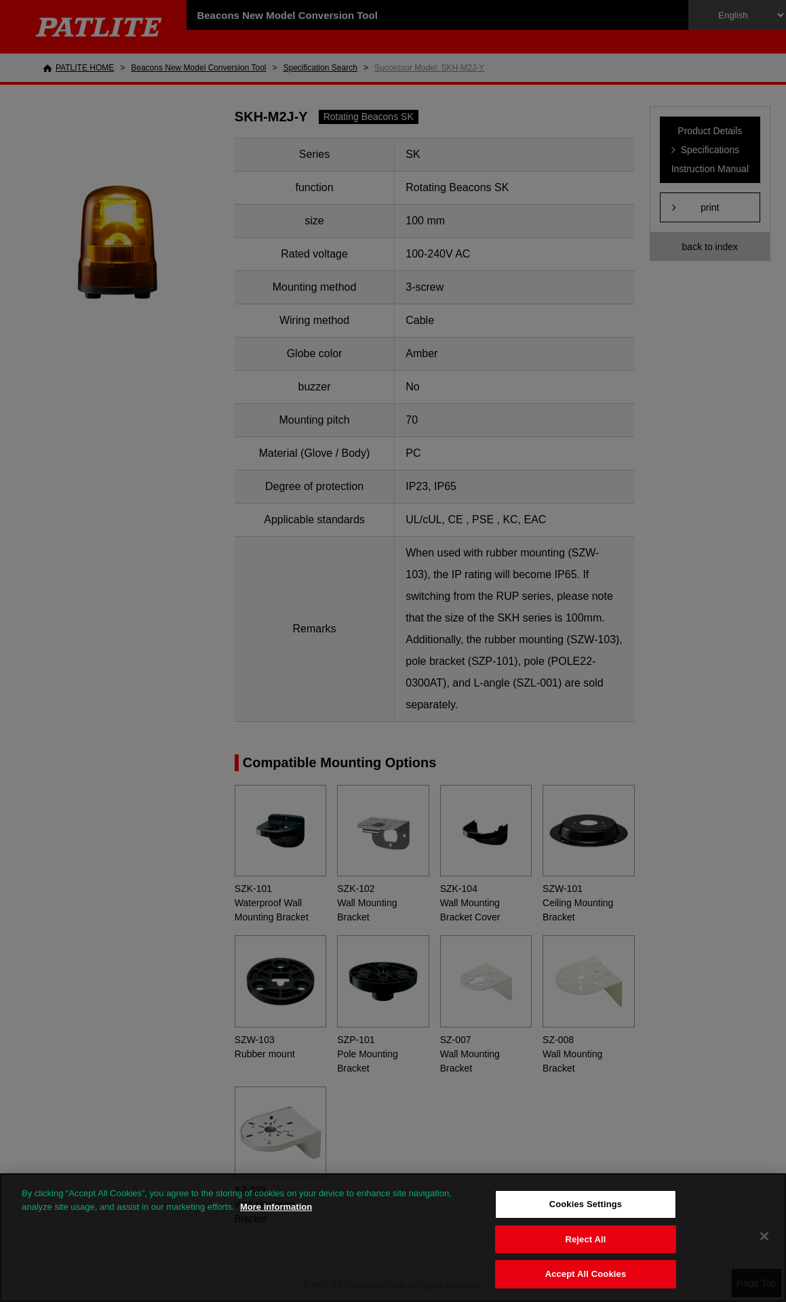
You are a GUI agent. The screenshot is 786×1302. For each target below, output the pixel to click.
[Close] (764, 1236)
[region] (393, 1237)
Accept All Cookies (586, 1274)
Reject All (585, 1239)
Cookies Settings (586, 1204)
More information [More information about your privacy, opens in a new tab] (276, 1207)
